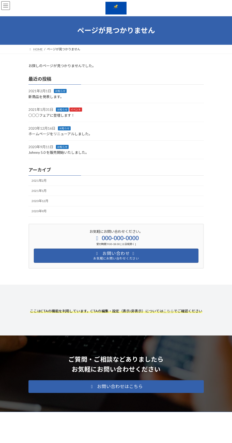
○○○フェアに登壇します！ (51, 115)
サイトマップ (83, 416)
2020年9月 (39, 211)
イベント (76, 109)
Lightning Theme (115, 435)
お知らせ (60, 91)
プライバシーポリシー (48, 416)
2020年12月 (40, 201)
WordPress (91, 435)
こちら (168, 311)
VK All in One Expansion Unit (145, 435)
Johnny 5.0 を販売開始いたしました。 (58, 152)
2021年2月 (39, 180)
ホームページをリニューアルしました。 (60, 134)
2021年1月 (39, 191)
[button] (116, 386)
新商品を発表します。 (46, 97)
